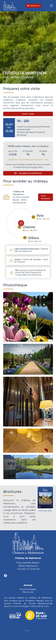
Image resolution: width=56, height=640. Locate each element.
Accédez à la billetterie (28, 173)
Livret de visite (45, 510)
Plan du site (28, 592)
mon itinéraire (45, 197)
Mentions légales (28, 589)
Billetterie (33, 5)
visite (31, 114)
